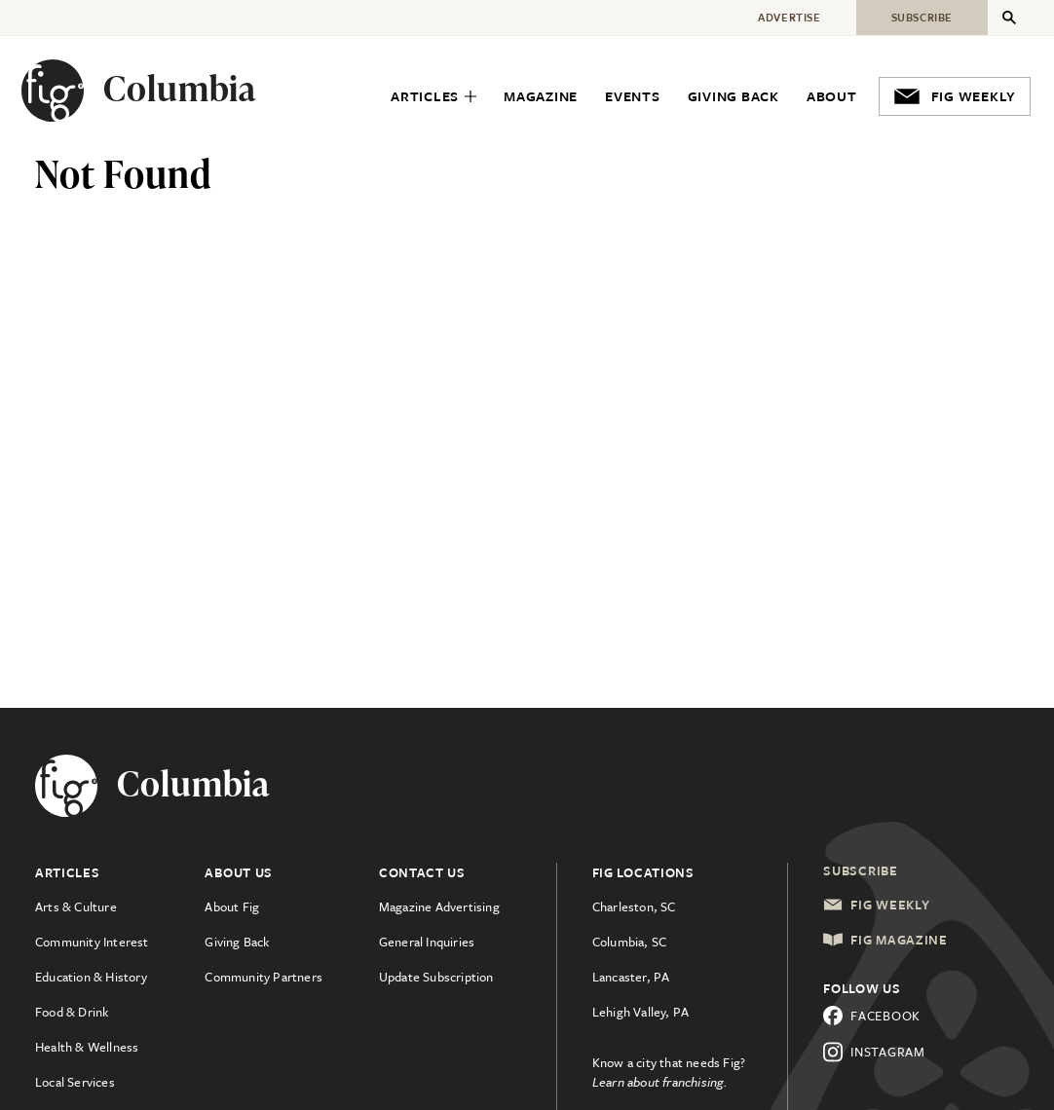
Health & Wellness (86, 1046)
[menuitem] (433, 97)
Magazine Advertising (439, 906)
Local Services (75, 1082)
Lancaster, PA (631, 976)
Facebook (872, 1015)
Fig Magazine (885, 939)
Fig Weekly (876, 904)
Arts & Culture (76, 906)
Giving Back (237, 941)
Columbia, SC (629, 941)
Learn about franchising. (660, 1082)
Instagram (873, 1052)
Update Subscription (436, 976)
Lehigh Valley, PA (640, 1011)
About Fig (232, 906)
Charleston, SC (634, 906)
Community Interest (92, 941)
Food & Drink (71, 1011)
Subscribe (860, 870)
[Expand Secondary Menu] (1009, 17)
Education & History (91, 976)
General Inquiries (426, 941)
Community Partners (263, 976)
